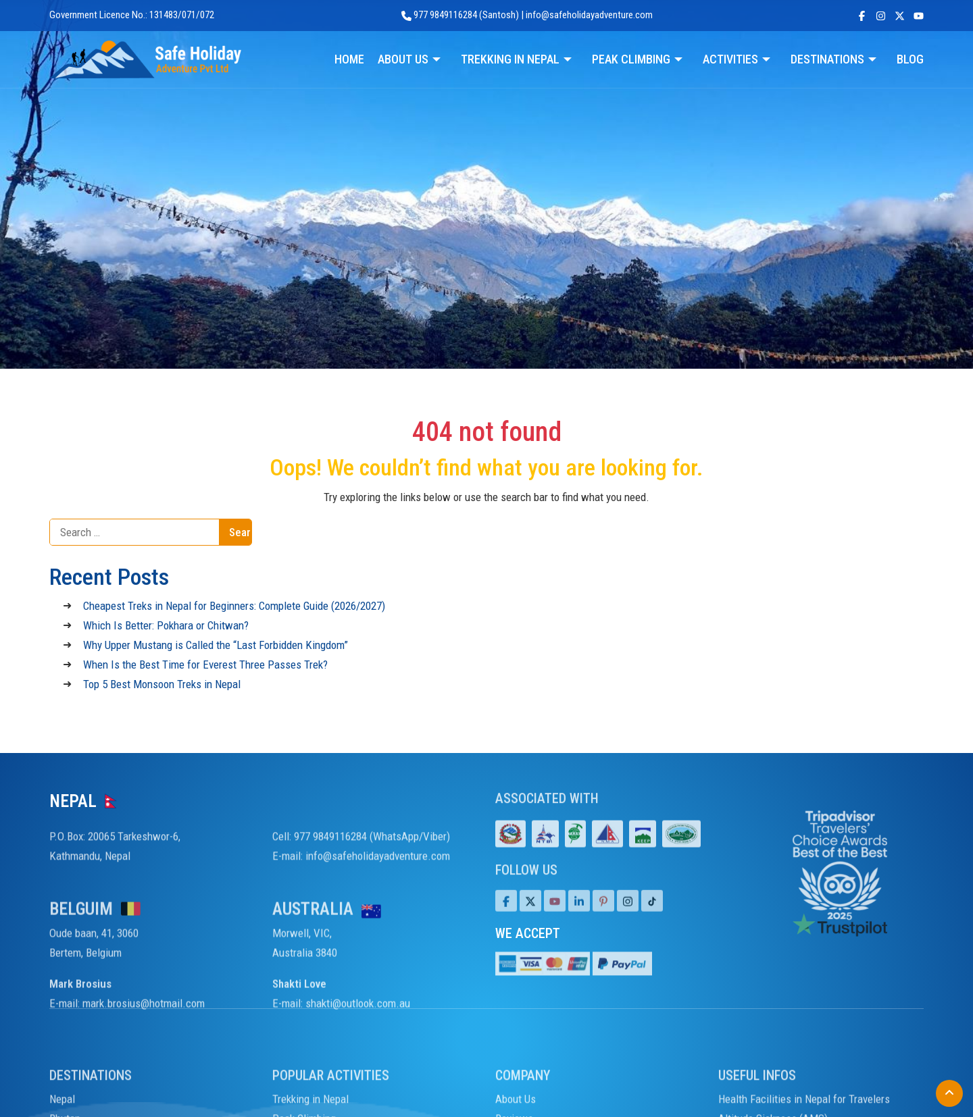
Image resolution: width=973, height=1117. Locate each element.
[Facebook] (506, 915)
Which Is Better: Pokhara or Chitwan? (166, 625)
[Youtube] (555, 915)
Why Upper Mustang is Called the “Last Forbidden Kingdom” (215, 645)
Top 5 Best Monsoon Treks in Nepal (162, 684)
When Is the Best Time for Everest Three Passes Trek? (205, 664)
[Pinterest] (603, 915)
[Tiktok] (628, 915)
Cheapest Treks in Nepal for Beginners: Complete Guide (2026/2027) (234, 606)
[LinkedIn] (579, 915)
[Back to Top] (949, 1093)
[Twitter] (530, 915)
